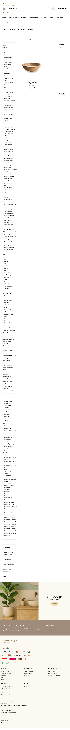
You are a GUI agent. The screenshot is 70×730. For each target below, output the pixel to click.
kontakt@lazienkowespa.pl (8, 713)
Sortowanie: (61, 44)
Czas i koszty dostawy (52, 673)
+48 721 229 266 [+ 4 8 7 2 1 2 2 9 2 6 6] (12, 8)
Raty (2, 677)
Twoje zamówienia (28, 671)
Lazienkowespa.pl (5, 22)
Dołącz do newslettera (53, 630)
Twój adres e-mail (50, 625)
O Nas (25, 686)
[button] (47, 9)
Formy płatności (51, 671)
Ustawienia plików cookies (7, 693)
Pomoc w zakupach (5, 686)
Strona (60, 93)
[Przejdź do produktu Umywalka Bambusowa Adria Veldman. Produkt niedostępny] (31, 67)
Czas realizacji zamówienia (54, 675)
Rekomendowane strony (6, 688)
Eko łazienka (13, 22)
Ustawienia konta (28, 673)
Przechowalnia (27, 675)
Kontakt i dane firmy (5, 691)
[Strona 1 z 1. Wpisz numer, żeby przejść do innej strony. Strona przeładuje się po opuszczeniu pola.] (63, 93)
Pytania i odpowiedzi (6, 673)
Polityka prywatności (5, 695)
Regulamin (3, 675)
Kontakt (3, 679)
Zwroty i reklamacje (5, 671)
